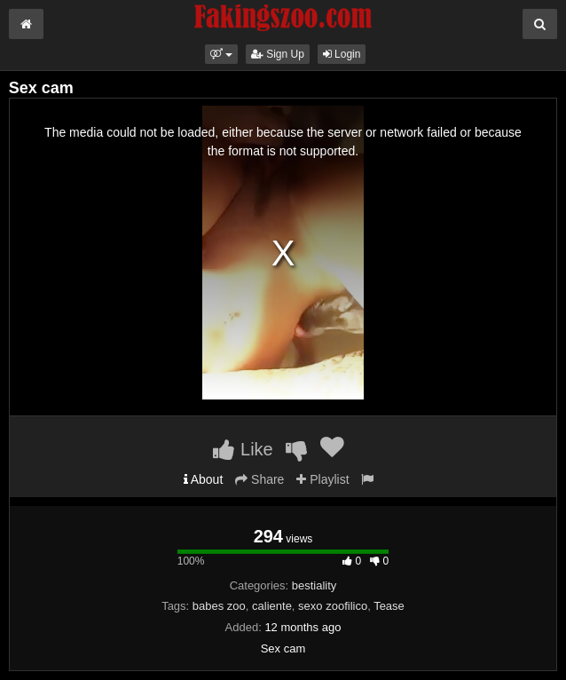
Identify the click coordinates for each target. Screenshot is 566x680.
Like (242, 449)
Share (259, 479)
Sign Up (277, 54)
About (204, 479)
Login (342, 54)
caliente (272, 606)
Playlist (322, 479)
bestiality (314, 585)
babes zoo (219, 606)
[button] (221, 54)
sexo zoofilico (332, 606)
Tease (389, 606)
